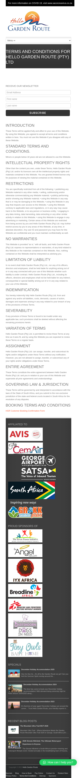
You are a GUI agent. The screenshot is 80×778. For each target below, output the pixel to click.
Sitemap (42, 776)
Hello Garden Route (30, 767)
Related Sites (63, 773)
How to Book (27, 773)
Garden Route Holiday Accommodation (29, 22)
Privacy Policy (11, 776)
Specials (9, 773)
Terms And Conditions (27, 776)
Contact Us (50, 773)
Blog (17, 773)
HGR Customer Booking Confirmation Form (25, 411)
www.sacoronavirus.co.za (59, 3)
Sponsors (52, 776)
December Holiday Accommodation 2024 (40, 684)
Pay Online (39, 773)
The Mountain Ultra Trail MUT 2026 (34, 726)
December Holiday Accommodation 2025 (37, 669)
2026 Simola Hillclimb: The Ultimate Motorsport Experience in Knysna (42, 742)
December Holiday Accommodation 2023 (37, 701)
